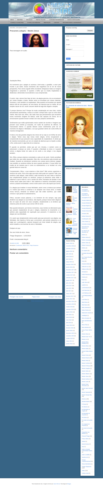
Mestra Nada (85, 348)
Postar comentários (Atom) (37, 301)
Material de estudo (86, 312)
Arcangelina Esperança (85, 194)
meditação (84, 315)
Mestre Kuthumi (86, 379)
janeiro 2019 (69, 243)
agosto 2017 (69, 280)
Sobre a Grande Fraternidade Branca (87, 450)
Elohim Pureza (85, 245)
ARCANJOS (29, 19)
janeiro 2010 (69, 343)
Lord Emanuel (85, 287)
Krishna (84, 277)
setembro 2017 (70, 277)
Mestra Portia (85, 355)
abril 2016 (68, 322)
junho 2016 (69, 317)
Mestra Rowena (86, 357)
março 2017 (69, 293)
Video (83, 470)
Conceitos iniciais (86, 224)
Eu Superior (85, 250)
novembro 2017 (70, 272)
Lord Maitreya (85, 293)
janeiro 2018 (69, 267)
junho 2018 (69, 256)
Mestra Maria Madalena (85, 342)
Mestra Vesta (85, 360)
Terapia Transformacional (86, 460)
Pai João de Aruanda (87, 420)
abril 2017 (68, 291)
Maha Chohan (85, 310)
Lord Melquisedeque (87, 295)
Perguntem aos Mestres (85, 432)
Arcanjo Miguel (85, 205)
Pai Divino (84, 417)
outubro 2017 (69, 275)
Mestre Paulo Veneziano (85, 385)
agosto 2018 (69, 251)
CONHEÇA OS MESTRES (17, 22)
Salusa (83, 441)
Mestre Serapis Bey (87, 395)
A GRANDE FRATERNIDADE (56, 19)
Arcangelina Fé (85, 197)
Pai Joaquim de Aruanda (86, 424)
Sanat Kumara (85, 444)
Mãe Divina (84, 302)
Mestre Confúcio (86, 363)
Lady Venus (85, 282)
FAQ (83, 261)
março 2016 (69, 325)
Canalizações (19, 245)
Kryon (83, 279)
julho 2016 (68, 314)
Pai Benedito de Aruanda (86, 414)
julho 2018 (68, 254)
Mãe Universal (85, 307)
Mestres (84, 399)
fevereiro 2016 (69, 328)
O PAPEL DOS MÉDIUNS (33, 22)
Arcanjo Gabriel (86, 200)
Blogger (69, 483)
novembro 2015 (70, 335)
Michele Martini (85, 401)
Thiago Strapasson (34, 245)
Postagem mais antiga (55, 296)
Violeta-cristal (85, 473)
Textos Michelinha (86, 464)
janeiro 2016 (69, 330)
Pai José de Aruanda (87, 428)
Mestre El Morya (86, 365)
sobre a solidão (85, 454)
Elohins (84, 248)
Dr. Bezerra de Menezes (85, 231)
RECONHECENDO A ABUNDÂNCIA (72, 22)
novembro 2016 (70, 304)
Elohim (83, 234)
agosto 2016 (69, 312)
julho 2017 (68, 283)
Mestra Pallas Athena (87, 351)
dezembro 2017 (70, 269)
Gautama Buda (85, 264)
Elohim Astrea (85, 237)
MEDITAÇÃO (47, 22)
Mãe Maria (84, 305)
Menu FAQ (84, 324)
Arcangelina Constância (85, 190)
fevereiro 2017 (69, 296)
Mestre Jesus (26, 245)
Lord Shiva (84, 299)
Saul (83, 446)
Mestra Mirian (85, 346)
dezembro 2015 (70, 333)
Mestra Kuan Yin (86, 336)
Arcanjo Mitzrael (86, 208)
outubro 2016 (69, 306)
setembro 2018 (70, 248)
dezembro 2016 (70, 301)
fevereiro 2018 (69, 264)
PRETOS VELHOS (40, 19)
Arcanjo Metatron (86, 203)
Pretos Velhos (85, 438)
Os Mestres (85, 406)
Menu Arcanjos (85, 318)
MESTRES (20, 19)
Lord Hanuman (85, 290)
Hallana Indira (85, 269)
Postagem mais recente (16, 296)
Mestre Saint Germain (87, 388)
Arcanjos (84, 213)
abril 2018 (68, 259)
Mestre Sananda (86, 392)
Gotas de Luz (85, 266)
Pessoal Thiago (86, 436)
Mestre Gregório (86, 368)
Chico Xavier (85, 221)
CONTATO (56, 22)
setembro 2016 (70, 309)
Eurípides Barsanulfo (87, 253)
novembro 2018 (70, 246)
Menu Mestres (85, 327)
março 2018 (69, 261)
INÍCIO (12, 19)
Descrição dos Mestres (85, 227)
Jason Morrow (57, 483)
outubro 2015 (69, 338)
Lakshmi (84, 285)
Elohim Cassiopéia (86, 240)
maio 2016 (68, 320)
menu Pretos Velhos (87, 330)
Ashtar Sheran (85, 216)
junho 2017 (69, 285)
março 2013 (69, 341)
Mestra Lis (84, 339)
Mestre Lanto (85, 381)
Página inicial (36, 296)
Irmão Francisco (86, 274)
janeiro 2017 (69, 298)
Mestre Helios (85, 371)
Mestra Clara (85, 334)
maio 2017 (68, 288)
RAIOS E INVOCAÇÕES (73, 19)
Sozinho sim (85, 457)
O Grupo (84, 404)
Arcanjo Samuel (86, 211)
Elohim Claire (85, 242)
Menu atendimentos (87, 320)
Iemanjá (84, 271)
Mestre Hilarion (85, 373)
